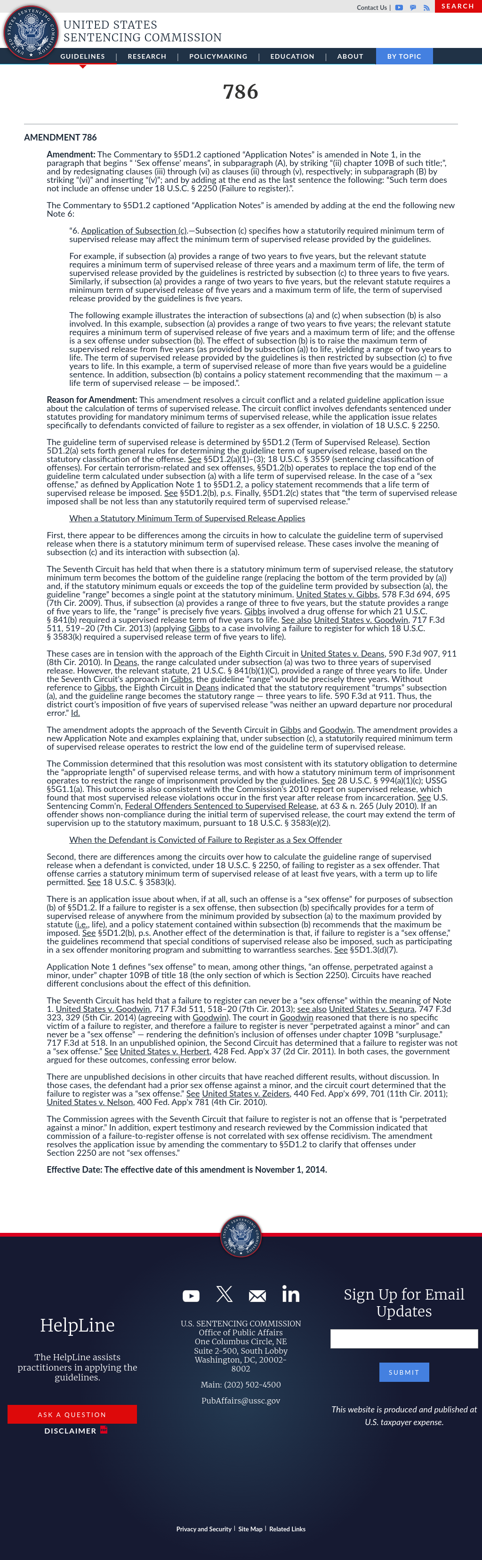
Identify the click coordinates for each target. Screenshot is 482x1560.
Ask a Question (72, 1415)
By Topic (404, 56)
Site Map (251, 1529)
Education (292, 56)
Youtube (399, 7)
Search (458, 6)
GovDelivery (413, 7)
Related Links (287, 1529)
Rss (425, 7)
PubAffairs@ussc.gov (240, 1400)
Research (147, 56)
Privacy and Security (204, 1529)
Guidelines (82, 58)
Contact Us (372, 7)
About (350, 56)
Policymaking (218, 56)
